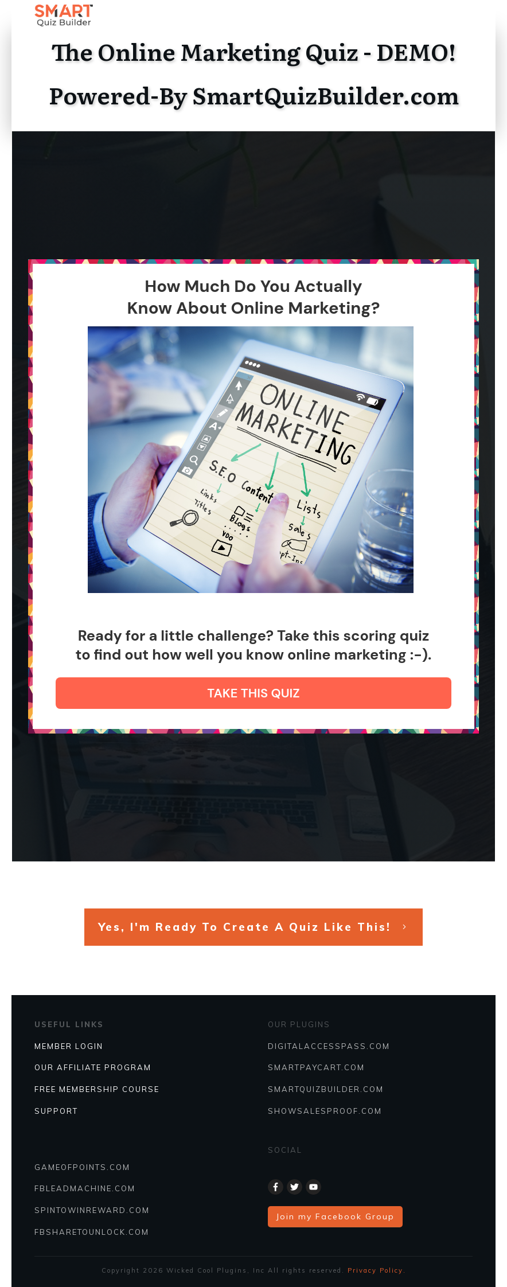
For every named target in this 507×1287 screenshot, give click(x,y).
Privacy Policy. (377, 1270)
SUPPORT (56, 1111)
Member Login (68, 1046)
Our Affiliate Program (92, 1067)
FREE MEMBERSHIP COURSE (96, 1089)
